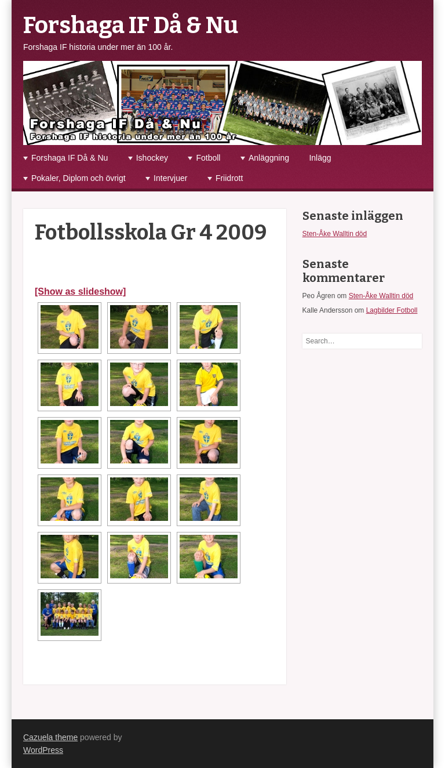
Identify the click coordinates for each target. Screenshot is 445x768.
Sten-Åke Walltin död (334, 234)
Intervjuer (170, 178)
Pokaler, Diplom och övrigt (78, 178)
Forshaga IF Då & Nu (130, 25)
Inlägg (320, 157)
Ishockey (152, 157)
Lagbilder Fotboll (392, 310)
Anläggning (269, 157)
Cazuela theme (50, 737)
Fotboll (208, 157)
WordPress (43, 750)
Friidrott (229, 178)
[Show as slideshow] (80, 291)
